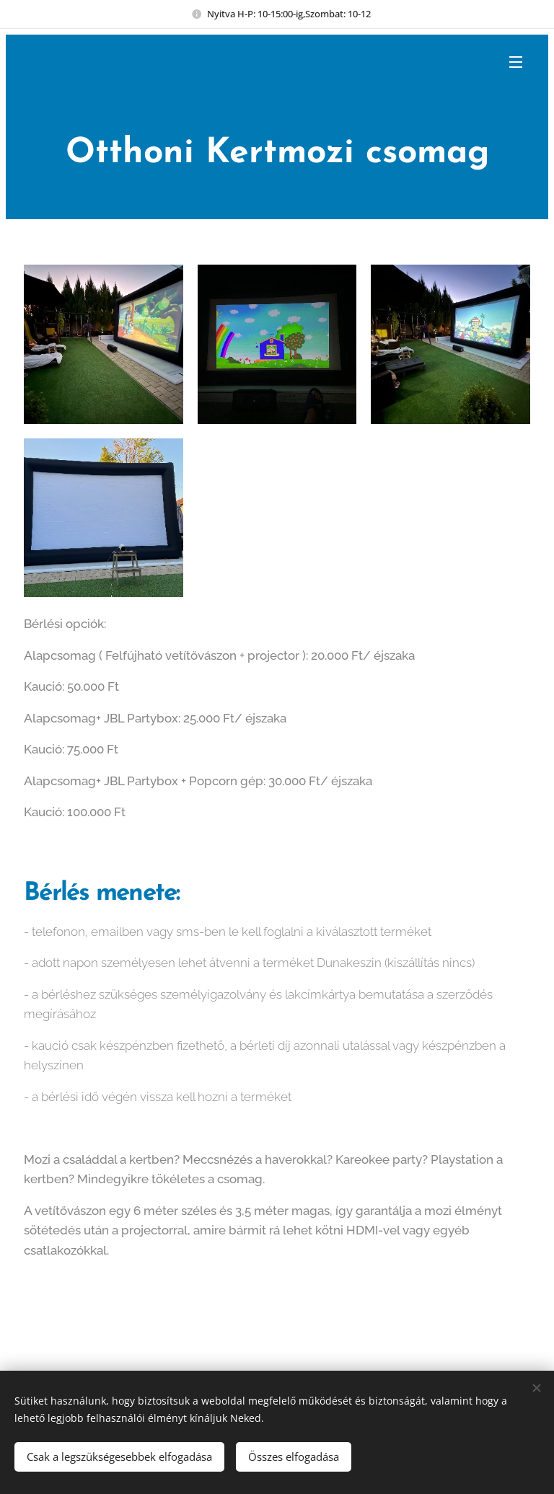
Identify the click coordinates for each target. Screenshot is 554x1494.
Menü (515, 62)
